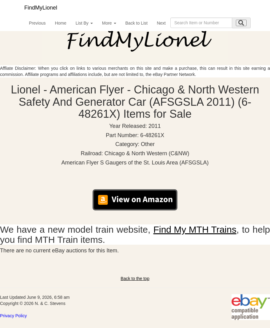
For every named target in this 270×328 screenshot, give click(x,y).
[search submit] (241, 23)
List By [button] (84, 23)
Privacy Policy (13, 315)
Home (60, 23)
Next (161, 23)
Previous (37, 23)
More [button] (109, 23)
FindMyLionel (40, 8)
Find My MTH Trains (194, 229)
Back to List (136, 23)
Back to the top (135, 278)
